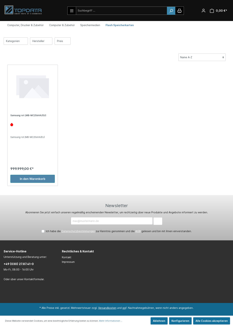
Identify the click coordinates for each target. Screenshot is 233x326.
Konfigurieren (180, 320)
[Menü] (72, 11)
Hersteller (41, 41)
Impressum (68, 261)
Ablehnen (159, 320)
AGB (138, 231)
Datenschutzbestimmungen (78, 231)
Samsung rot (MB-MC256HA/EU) (28, 115)
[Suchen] (171, 11)
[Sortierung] (202, 57)
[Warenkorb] (218, 10)
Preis (62, 41)
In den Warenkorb (32, 179)
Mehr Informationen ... (110, 320)
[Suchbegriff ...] (121, 10)
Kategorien (15, 41)
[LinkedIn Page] (110, 292)
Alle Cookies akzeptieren (212, 320)
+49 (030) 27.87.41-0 (19, 264)
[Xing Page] (121, 292)
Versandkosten (107, 307)
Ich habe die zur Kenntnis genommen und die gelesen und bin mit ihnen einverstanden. (119, 231)
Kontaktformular (34, 279)
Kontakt (66, 257)
